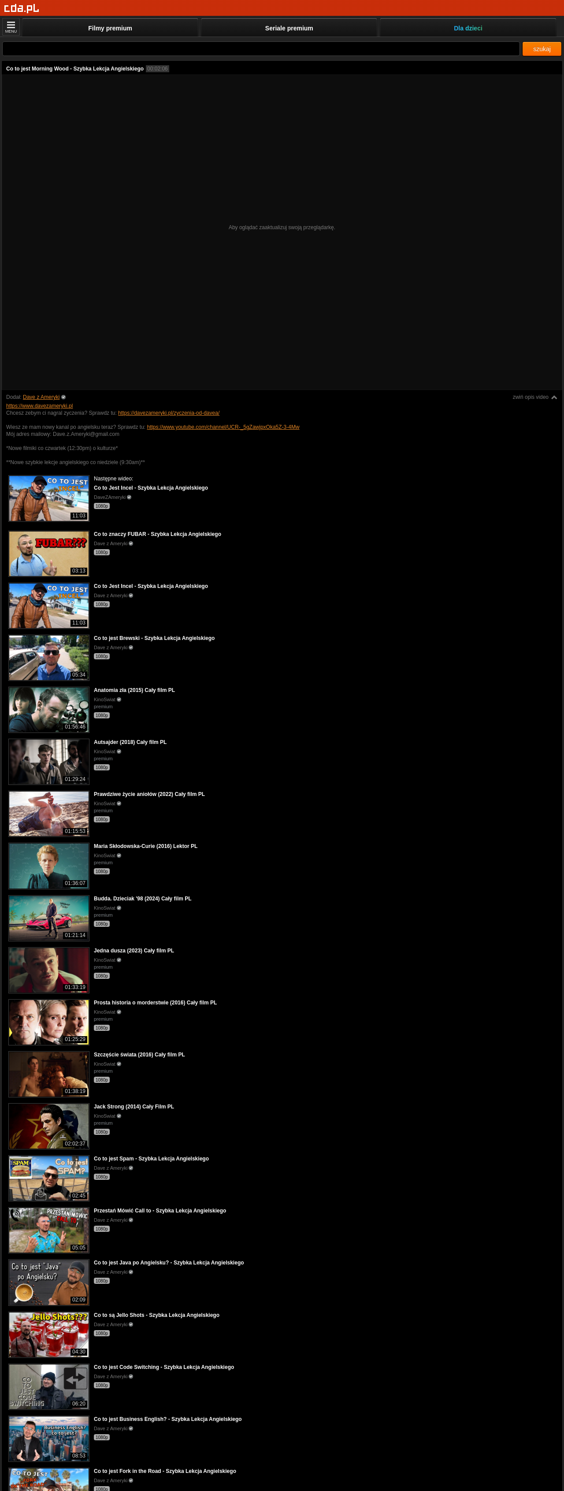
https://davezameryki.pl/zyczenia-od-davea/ (168, 413)
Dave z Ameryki (41, 397)
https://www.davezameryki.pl (39, 406)
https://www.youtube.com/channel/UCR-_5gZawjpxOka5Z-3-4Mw (223, 427)
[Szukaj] (261, 48)
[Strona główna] (21, 8)
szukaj (542, 48)
